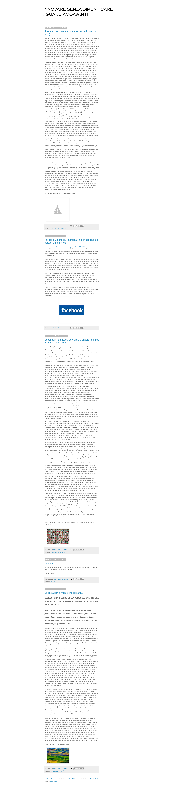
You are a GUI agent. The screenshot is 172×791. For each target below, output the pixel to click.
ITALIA (52, 228)
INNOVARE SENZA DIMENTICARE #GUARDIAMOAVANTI (78, 12)
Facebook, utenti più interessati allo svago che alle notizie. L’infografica (67, 247)
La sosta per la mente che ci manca (64, 592)
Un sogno (50, 563)
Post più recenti (49, 778)
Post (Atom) (53, 782)
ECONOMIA (54, 552)
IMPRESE (60, 552)
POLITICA (57, 228)
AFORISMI (53, 581)
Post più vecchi (94, 778)
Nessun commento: (63, 226)
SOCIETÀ (63, 228)
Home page (71, 778)
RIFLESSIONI (54, 771)
